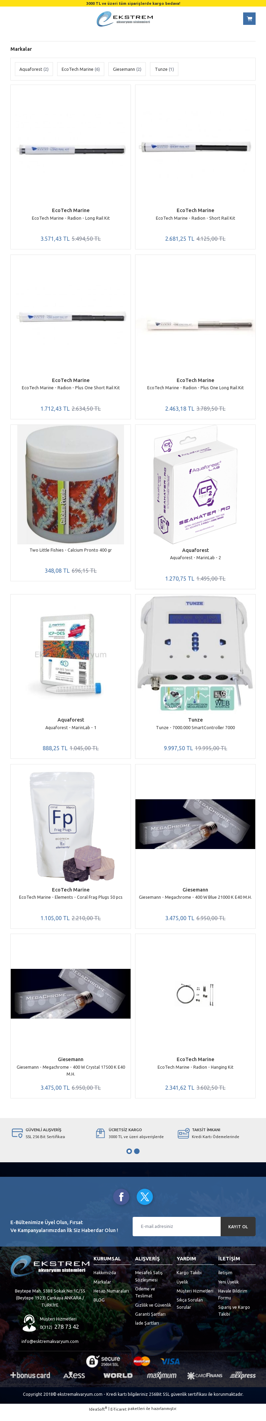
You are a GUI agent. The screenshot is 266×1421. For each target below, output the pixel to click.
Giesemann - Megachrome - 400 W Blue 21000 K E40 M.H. (195, 901)
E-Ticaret (118, 1416)
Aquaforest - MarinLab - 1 (70, 730)
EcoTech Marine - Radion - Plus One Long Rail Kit (195, 389)
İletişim (225, 1279)
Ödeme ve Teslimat (145, 1299)
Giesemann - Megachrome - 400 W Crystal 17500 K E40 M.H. (71, 1076)
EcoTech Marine (71, 210)
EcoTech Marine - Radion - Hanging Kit (195, 1072)
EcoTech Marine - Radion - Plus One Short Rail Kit (71, 389)
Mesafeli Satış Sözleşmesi (149, 1283)
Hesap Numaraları (111, 1298)
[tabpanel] (49, 1140)
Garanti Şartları (150, 1321)
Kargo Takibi (189, 1279)
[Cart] (249, 18)
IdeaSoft (98, 1415)
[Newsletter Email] (194, 1233)
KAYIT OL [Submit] (238, 1233)
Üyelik (182, 1289)
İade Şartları (147, 1330)
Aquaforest (195, 552)
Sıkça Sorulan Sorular (190, 1310)
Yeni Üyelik (228, 1289)
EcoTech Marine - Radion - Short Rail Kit (195, 218)
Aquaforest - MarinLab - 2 (195, 559)
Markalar (102, 1289)
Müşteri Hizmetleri (195, 1298)
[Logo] (125, 19)
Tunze (195, 723)
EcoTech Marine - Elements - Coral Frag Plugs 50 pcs (71, 901)
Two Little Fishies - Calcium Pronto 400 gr (70, 552)
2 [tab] (137, 1158)
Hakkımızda (105, 1279)
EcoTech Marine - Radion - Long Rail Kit (71, 218)
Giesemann (195, 894)
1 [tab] (129, 1158)
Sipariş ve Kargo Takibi (234, 1318)
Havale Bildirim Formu (232, 1301)
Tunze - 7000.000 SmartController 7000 (195, 730)
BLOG (99, 1307)
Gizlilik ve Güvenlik (153, 1312)
